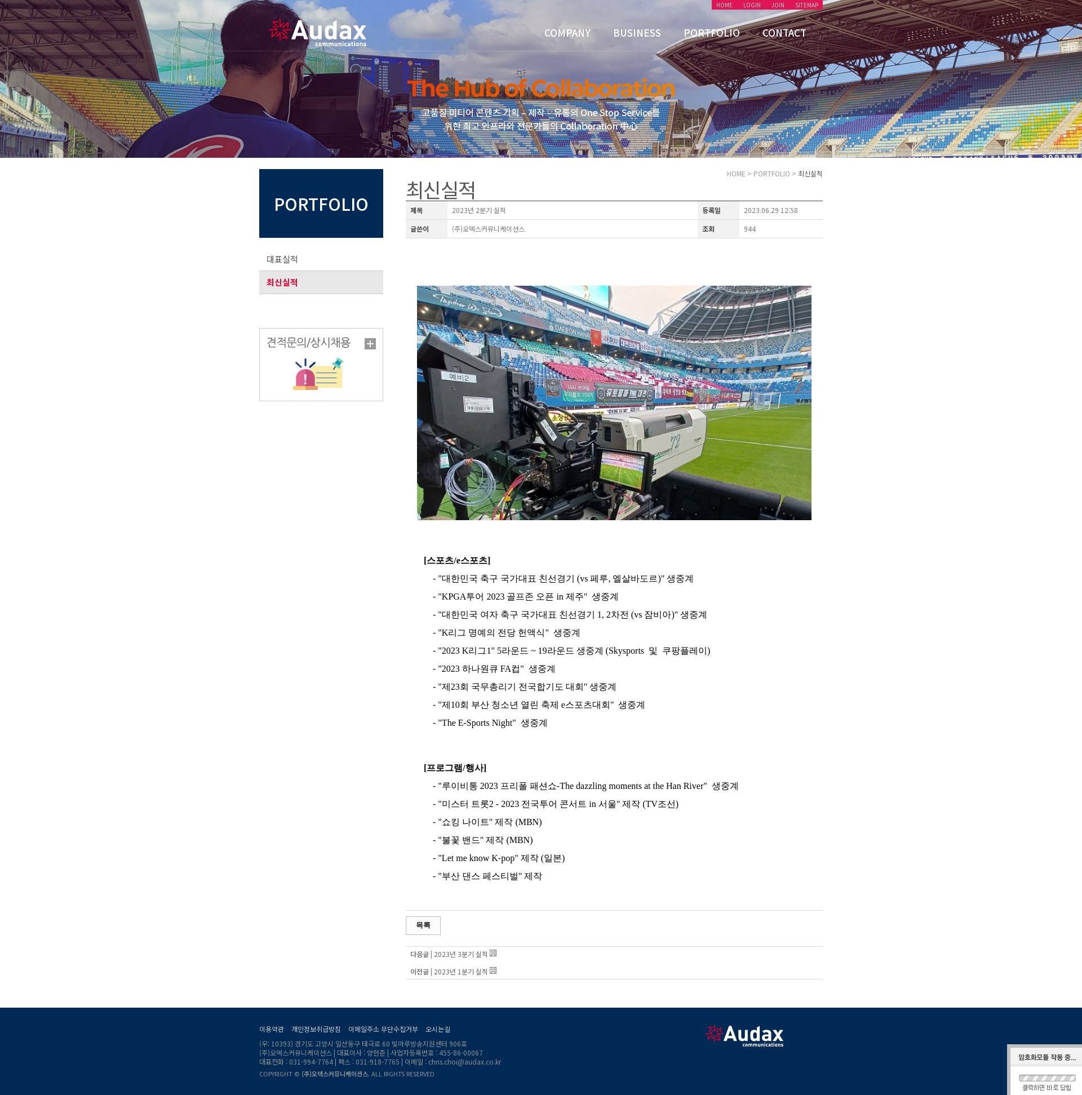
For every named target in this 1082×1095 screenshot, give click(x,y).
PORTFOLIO (712, 32)
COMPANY (567, 32)
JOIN (777, 5)
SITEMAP (806, 5)
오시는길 (437, 1029)
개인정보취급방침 (316, 1029)
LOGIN (752, 5)
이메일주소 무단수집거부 (383, 1029)
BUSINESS (637, 32)
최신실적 (282, 282)
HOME (724, 5)
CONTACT (784, 32)
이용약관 (271, 1029)
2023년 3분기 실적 (461, 954)
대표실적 (282, 259)
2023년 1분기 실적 (461, 971)
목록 (423, 925)
